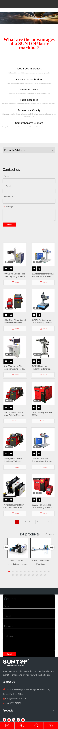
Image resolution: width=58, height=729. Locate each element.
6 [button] (29, 571)
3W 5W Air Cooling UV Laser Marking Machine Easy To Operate (42, 321)
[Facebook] (4, 720)
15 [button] (25, 575)
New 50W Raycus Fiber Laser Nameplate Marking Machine (14, 367)
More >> (49, 534)
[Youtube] (18, 720)
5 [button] (25, 571)
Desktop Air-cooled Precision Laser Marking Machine (42, 460)
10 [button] (45, 571)
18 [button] (37, 575)
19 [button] (41, 575)
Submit (9, 224)
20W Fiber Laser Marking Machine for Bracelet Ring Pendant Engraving (43, 275)
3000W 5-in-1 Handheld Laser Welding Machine (42, 506)
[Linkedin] (9, 720)
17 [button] (33, 575)
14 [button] (21, 575)
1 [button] (9, 571)
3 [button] (17, 571)
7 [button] (33, 571)
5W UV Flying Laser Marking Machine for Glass (41, 367)
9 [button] (41, 571)
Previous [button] (6, 555)
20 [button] (45, 575)
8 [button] (37, 571)
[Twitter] (13, 720)
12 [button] (13, 575)
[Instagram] (23, 720)
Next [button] (51, 555)
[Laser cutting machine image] (29, 18)
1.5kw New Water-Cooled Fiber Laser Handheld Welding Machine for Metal (14, 321)
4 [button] (21, 571)
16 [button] (29, 575)
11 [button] (49, 571)
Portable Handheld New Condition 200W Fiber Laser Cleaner (13, 506)
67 (49, 522)
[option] (17, 552)
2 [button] (13, 571)
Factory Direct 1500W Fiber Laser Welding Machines (12, 460)
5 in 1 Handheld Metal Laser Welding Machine (13, 413)
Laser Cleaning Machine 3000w (42, 413)
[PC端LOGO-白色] (16, 662)
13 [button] (17, 575)
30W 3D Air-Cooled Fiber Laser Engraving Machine (14, 275)
